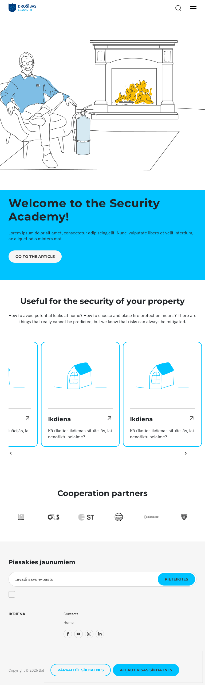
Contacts (71, 614)
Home (69, 622)
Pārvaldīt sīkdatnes (80, 670)
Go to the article (35, 256)
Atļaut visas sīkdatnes (146, 670)
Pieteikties (176, 579)
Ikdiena (17, 614)
